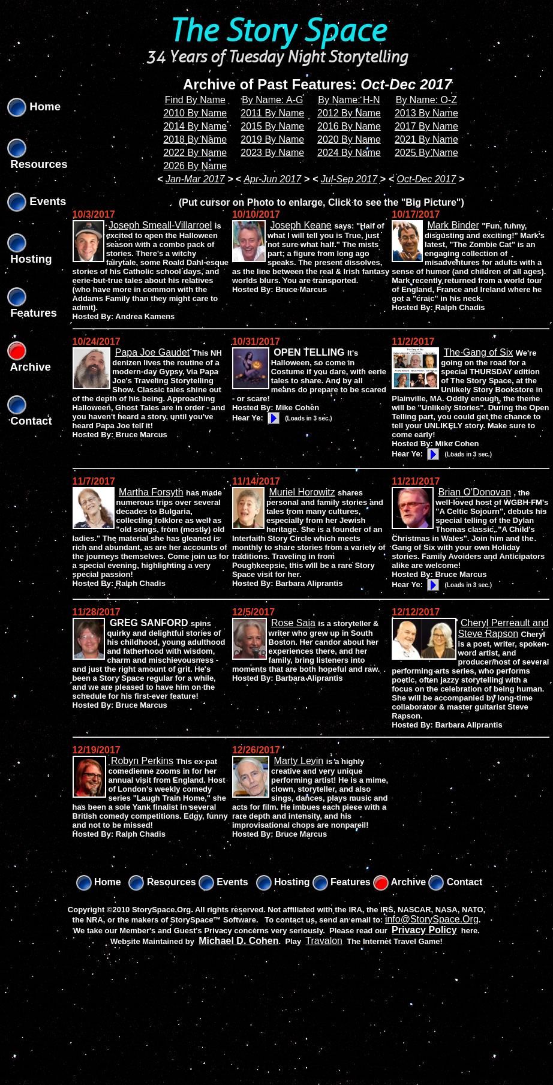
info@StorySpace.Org (432, 919)
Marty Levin (299, 761)
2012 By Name (349, 113)
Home (34, 106)
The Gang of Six (478, 352)
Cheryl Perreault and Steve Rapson (503, 628)
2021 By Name (426, 139)
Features (341, 882)
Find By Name (195, 100)
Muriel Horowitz (302, 492)
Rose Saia (293, 623)
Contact (455, 882)
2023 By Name (272, 153)
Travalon (323, 941)
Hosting (283, 882)
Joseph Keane (300, 225)
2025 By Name (426, 153)
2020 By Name (349, 139)
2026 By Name (195, 166)
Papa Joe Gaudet (152, 352)
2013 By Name (426, 113)
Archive (399, 882)
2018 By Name (195, 139)
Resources (162, 882)
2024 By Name (349, 153)
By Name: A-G (272, 100)
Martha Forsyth (151, 492)
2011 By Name (272, 113)
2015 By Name (272, 126)
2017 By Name (426, 126)
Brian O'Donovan (474, 492)
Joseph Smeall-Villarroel (160, 225)
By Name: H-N (349, 100)
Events (36, 201)
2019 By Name (272, 139)
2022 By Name (195, 153)
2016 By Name (349, 126)
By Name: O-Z (426, 100)
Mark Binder (453, 225)
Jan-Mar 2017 (195, 179)
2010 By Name (195, 113)
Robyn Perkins (142, 761)
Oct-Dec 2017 (426, 179)
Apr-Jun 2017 (272, 179)
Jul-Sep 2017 (349, 179)
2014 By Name (195, 126)
